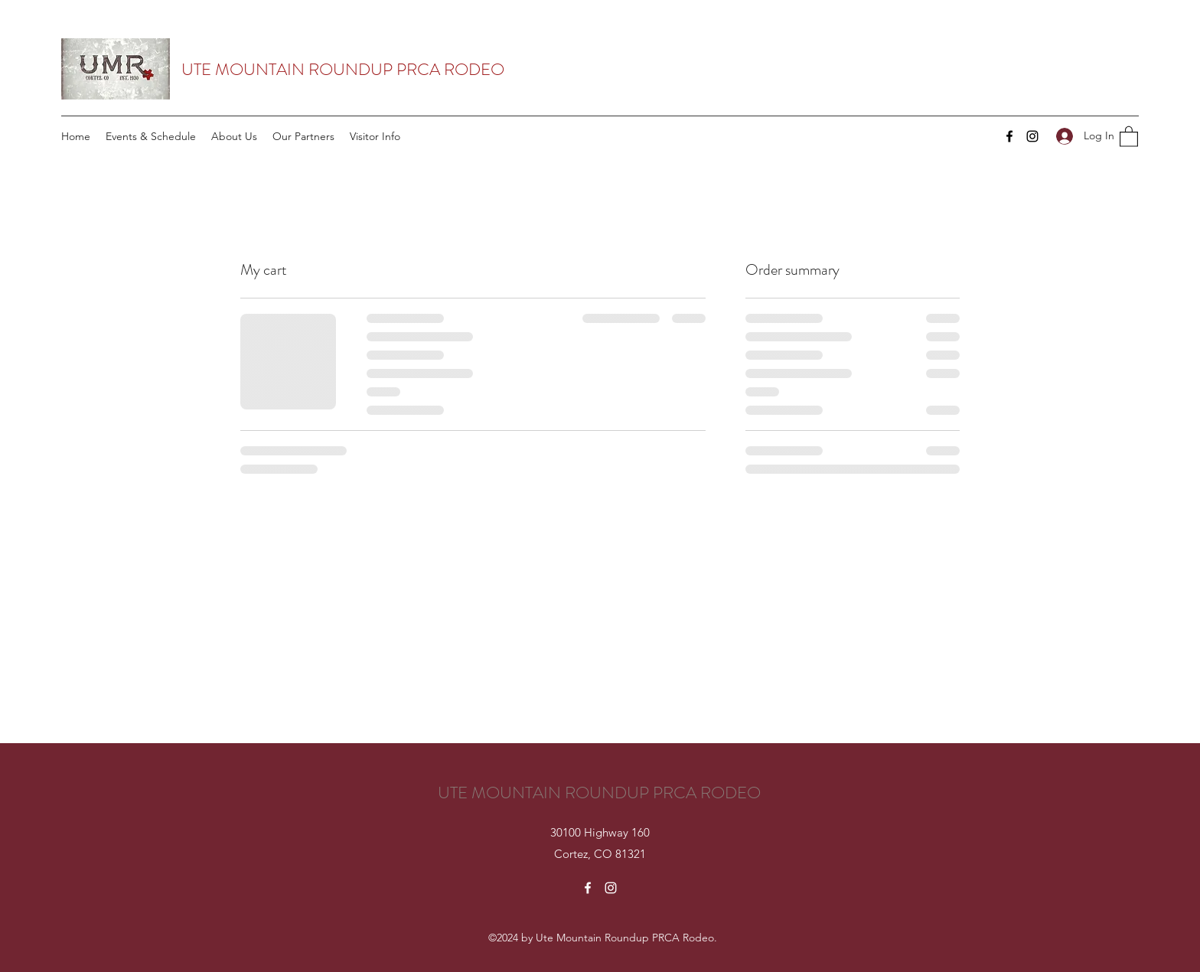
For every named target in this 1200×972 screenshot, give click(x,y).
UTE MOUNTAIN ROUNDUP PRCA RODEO (342, 69)
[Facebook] (1009, 136)
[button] (1129, 136)
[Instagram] (1032, 136)
